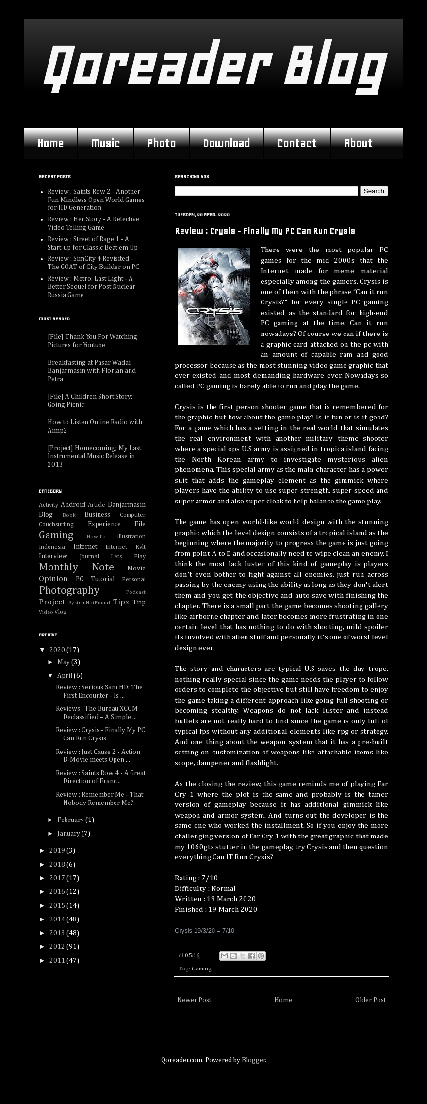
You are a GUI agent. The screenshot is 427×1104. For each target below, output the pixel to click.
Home (50, 143)
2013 (57, 933)
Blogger (253, 1060)
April (65, 675)
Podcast (136, 592)
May (64, 662)
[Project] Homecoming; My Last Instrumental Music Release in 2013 (94, 456)
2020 (57, 650)
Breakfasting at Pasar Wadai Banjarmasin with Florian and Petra (92, 371)
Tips (121, 602)
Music (105, 143)
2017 (57, 878)
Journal (89, 556)
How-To (96, 536)
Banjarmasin (127, 505)
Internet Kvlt (125, 547)
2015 (57, 906)
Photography (69, 590)
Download (226, 143)
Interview (53, 556)
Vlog (60, 612)
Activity (48, 505)
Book (69, 515)
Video (46, 612)
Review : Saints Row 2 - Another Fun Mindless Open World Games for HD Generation (96, 200)
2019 (57, 850)
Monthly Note (76, 567)
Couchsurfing (56, 524)
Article (96, 505)
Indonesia (52, 547)
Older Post (370, 1000)
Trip (139, 602)
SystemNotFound (89, 602)
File (140, 524)
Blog (46, 514)
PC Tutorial (95, 579)
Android (73, 505)
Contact (297, 143)
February (71, 820)
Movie (136, 568)
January (69, 833)
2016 (57, 891)
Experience (104, 524)
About (358, 143)
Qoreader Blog (211, 65)
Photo (161, 143)
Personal (134, 579)
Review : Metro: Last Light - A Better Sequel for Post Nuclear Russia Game (91, 287)
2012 (57, 946)
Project (52, 602)
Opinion (53, 579)
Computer (133, 515)
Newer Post (194, 1000)
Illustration (131, 537)
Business (97, 514)
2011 (57, 960)
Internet (85, 546)
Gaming (202, 969)
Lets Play (128, 556)
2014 (57, 919)
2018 (57, 864)
